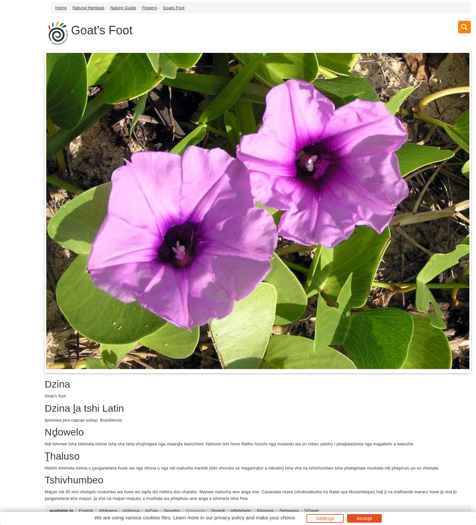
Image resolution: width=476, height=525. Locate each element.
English (86, 510)
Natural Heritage (88, 7)
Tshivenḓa (195, 510)
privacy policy (229, 517)
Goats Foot (173, 7)
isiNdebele (240, 510)
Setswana (288, 510)
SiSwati (311, 510)
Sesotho (171, 510)
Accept (364, 518)
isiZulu (151, 510)
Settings (325, 518)
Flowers (149, 7)
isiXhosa (131, 510)
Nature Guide (123, 7)
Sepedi (218, 510)
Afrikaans (108, 510)
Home (61, 7)
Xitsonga (265, 510)
